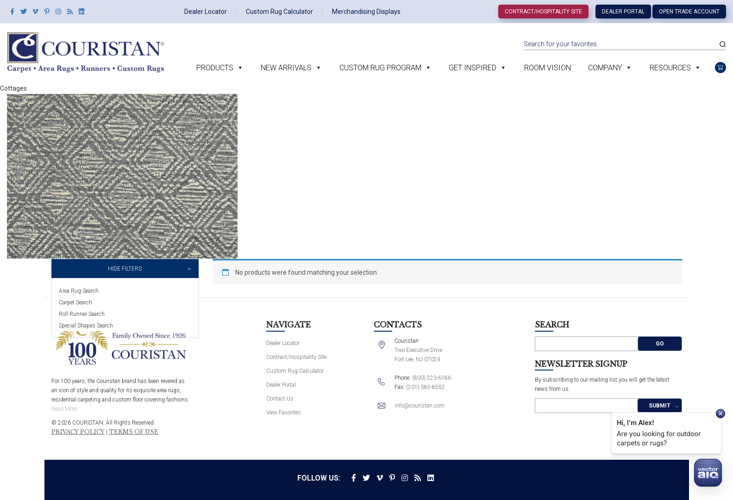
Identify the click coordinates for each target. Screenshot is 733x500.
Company (605, 67)
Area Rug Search (79, 291)
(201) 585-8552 (425, 387)
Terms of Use (133, 432)
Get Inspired (472, 67)
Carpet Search (75, 302)
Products (214, 67)
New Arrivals (286, 67)
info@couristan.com (420, 405)
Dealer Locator (205, 11)
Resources (670, 67)
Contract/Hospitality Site (543, 11)
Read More (64, 409)
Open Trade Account (689, 11)
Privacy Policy (78, 432)
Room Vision (547, 67)
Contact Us (280, 398)
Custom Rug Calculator (279, 11)
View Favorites (283, 412)
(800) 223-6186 (431, 378)
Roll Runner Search (82, 314)
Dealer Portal (623, 11)
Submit (659, 405)
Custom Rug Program (380, 67)
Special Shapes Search (86, 325)
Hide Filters (125, 268)
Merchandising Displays (366, 11)
